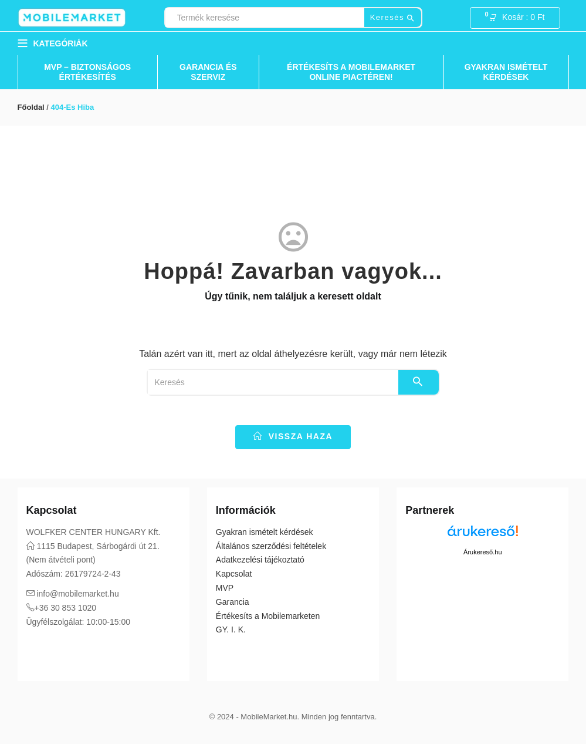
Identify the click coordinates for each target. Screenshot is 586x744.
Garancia (232, 602)
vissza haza (293, 436)
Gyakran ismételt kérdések (506, 72)
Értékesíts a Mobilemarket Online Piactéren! (351, 72)
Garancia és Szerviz (208, 72)
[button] (520, 18)
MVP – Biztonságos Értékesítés (87, 72)
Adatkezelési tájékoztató (260, 559)
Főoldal (31, 107)
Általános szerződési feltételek (271, 546)
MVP (224, 587)
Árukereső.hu (482, 552)
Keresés (392, 18)
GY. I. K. (231, 629)
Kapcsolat (234, 573)
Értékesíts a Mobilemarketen (268, 616)
